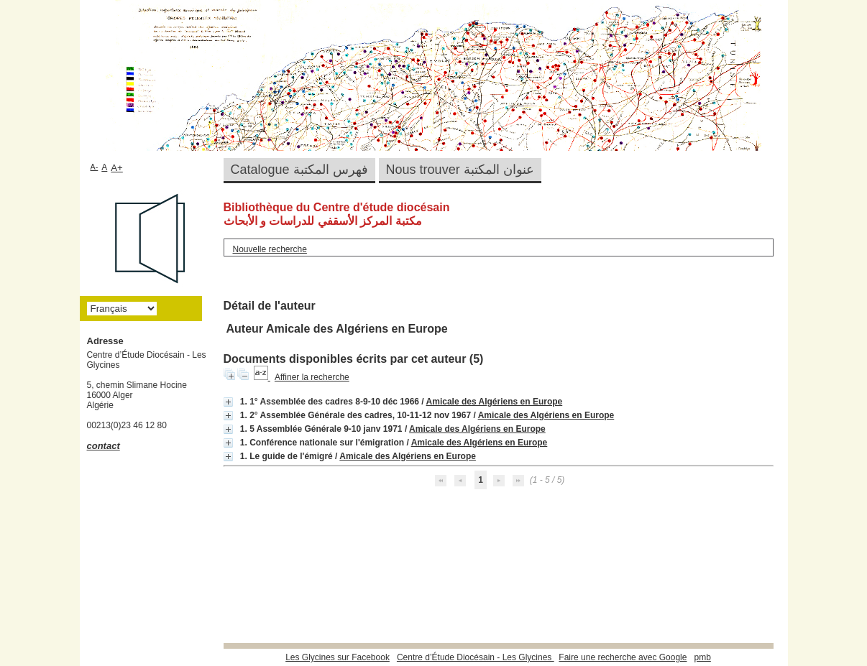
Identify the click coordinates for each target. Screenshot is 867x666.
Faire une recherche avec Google (623, 657)
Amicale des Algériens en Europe (494, 402)
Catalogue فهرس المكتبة (299, 169)
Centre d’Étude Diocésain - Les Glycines (475, 657)
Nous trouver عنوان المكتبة (460, 169)
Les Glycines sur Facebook (337, 657)
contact (103, 445)
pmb (702, 657)
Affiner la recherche (312, 377)
